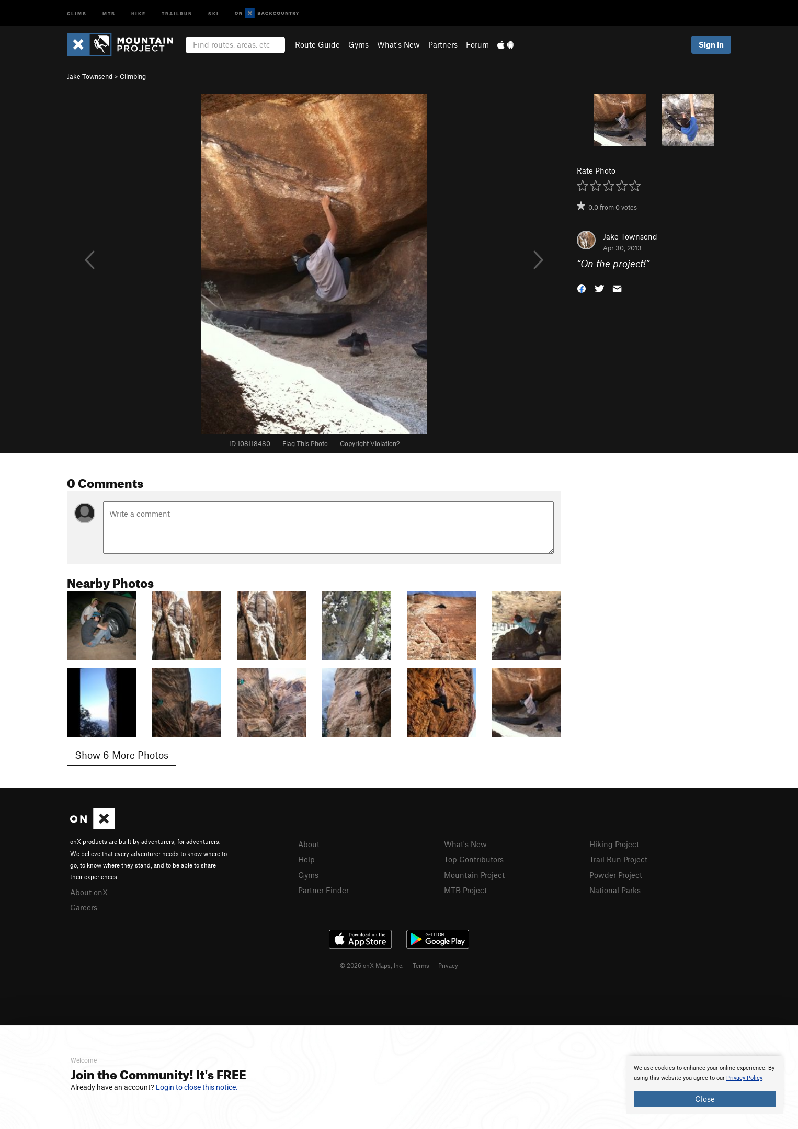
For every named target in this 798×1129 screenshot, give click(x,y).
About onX (89, 892)
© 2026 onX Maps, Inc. (372, 965)
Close (705, 1098)
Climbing (133, 76)
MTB (109, 12)
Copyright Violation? (370, 443)
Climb (77, 12)
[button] (581, 288)
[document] (705, 1085)
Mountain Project (474, 875)
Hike (138, 12)
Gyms (358, 44)
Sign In (711, 44)
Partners (443, 44)
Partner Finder (323, 890)
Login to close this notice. (197, 1087)
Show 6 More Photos (121, 755)
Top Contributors (474, 859)
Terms (421, 965)
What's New (398, 44)
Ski (213, 12)
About (309, 844)
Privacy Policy (744, 1078)
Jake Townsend (89, 76)
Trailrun (177, 12)
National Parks (615, 890)
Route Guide (317, 44)
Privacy (448, 965)
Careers (83, 907)
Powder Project (615, 875)
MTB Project (465, 890)
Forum (477, 44)
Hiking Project (614, 844)
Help (306, 859)
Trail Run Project (618, 859)
